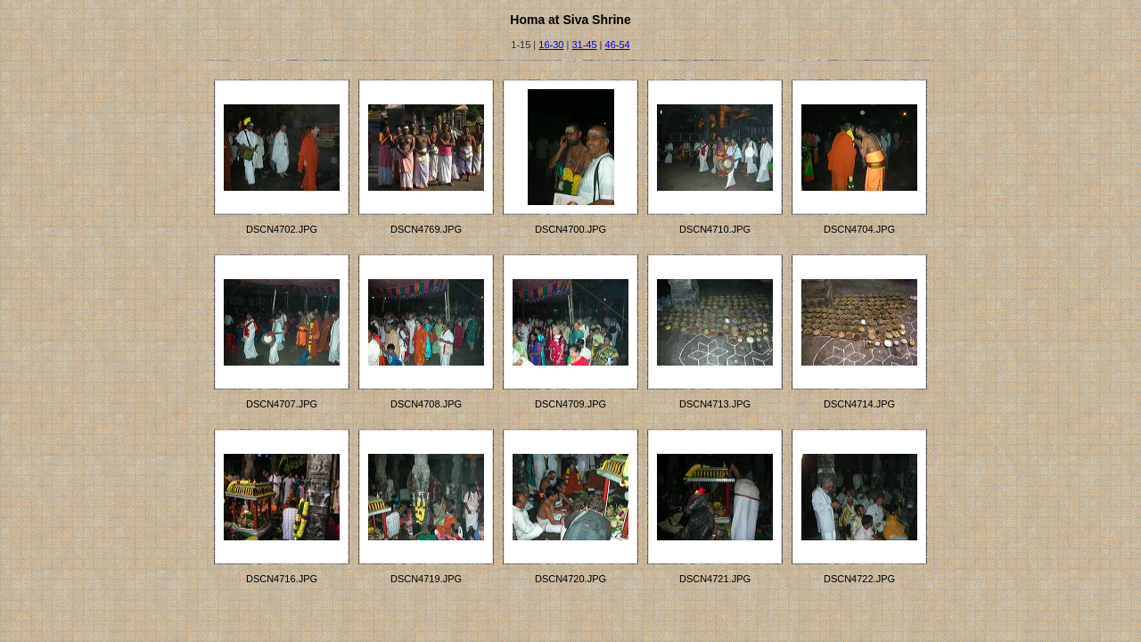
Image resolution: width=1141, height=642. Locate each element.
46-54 (617, 44)
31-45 (583, 44)
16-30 (550, 44)
